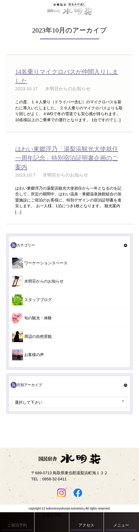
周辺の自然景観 (38, 336)
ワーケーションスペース (46, 263)
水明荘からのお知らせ (44, 281)
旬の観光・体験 (38, 318)
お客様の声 (34, 354)
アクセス (86, 525)
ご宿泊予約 (17, 525)
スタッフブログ (38, 299)
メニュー (121, 525)
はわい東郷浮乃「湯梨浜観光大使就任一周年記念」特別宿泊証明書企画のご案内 (66, 158)
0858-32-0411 (54, 479)
